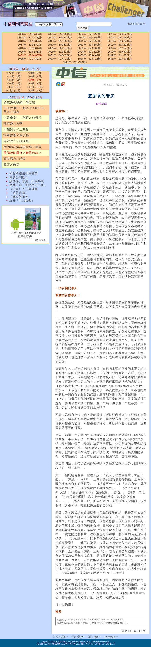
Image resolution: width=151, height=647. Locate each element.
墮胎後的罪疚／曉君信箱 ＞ (23, 152)
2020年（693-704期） (90, 37)
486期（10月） (35, 87)
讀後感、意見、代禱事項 (26, 181)
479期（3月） (15, 76)
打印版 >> (109, 85)
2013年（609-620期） (60, 44)
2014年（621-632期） (30, 44)
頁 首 (125, 631)
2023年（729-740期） (120, 34)
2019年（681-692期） (120, 37)
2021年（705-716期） (60, 37)
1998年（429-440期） (30, 58)
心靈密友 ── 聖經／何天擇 (22, 117)
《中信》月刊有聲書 (23, 188)
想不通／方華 (13, 123)
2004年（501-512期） (90, 51)
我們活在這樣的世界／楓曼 (22, 147)
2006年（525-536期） (30, 51)
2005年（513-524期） (60, 51)
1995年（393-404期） (120, 58)
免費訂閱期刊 (18, 177)
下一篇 (141, 631)
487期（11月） (14, 90)
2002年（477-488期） (30, 55)
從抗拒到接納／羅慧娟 (19, 102)
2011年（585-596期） (120, 44)
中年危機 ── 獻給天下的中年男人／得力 (24, 109)
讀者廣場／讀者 (15, 158)
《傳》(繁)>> (77, 636)
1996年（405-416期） (90, 58)
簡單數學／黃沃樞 (16, 135)
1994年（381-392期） (75, 62)
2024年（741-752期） (90, 34)
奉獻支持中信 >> (136, 23)
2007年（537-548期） (120, 48)
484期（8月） (36, 83)
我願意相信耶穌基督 (23, 173)
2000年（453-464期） (90, 55)
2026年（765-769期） (30, 34)
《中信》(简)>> (60, 636)
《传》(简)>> (93, 636)
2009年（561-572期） (60, 48)
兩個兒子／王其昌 (16, 129)
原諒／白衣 (11, 164)
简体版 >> (122, 85)
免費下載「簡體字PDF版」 (28, 185)
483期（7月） (15, 83)
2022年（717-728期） (30, 37)
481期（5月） (15, 79)
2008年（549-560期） (90, 48)
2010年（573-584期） (30, 48)
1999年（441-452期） (120, 55)
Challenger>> (111, 636)
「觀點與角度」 (20, 196)
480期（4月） (36, 76)
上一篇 (132, 631)
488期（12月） (36, 90)
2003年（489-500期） (120, 51)
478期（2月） (36, 72)
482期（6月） (36, 79)
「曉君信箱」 (18, 192)
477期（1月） (15, 72)
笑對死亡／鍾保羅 (16, 141)
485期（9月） (14, 87)
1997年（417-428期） (60, 58)
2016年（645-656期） (90, 41)
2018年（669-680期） (30, 41)
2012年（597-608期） (90, 44)
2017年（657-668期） (60, 41)
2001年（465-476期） (60, 55)
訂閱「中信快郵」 (22, 200)
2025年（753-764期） (60, 34)
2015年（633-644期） (120, 41)
